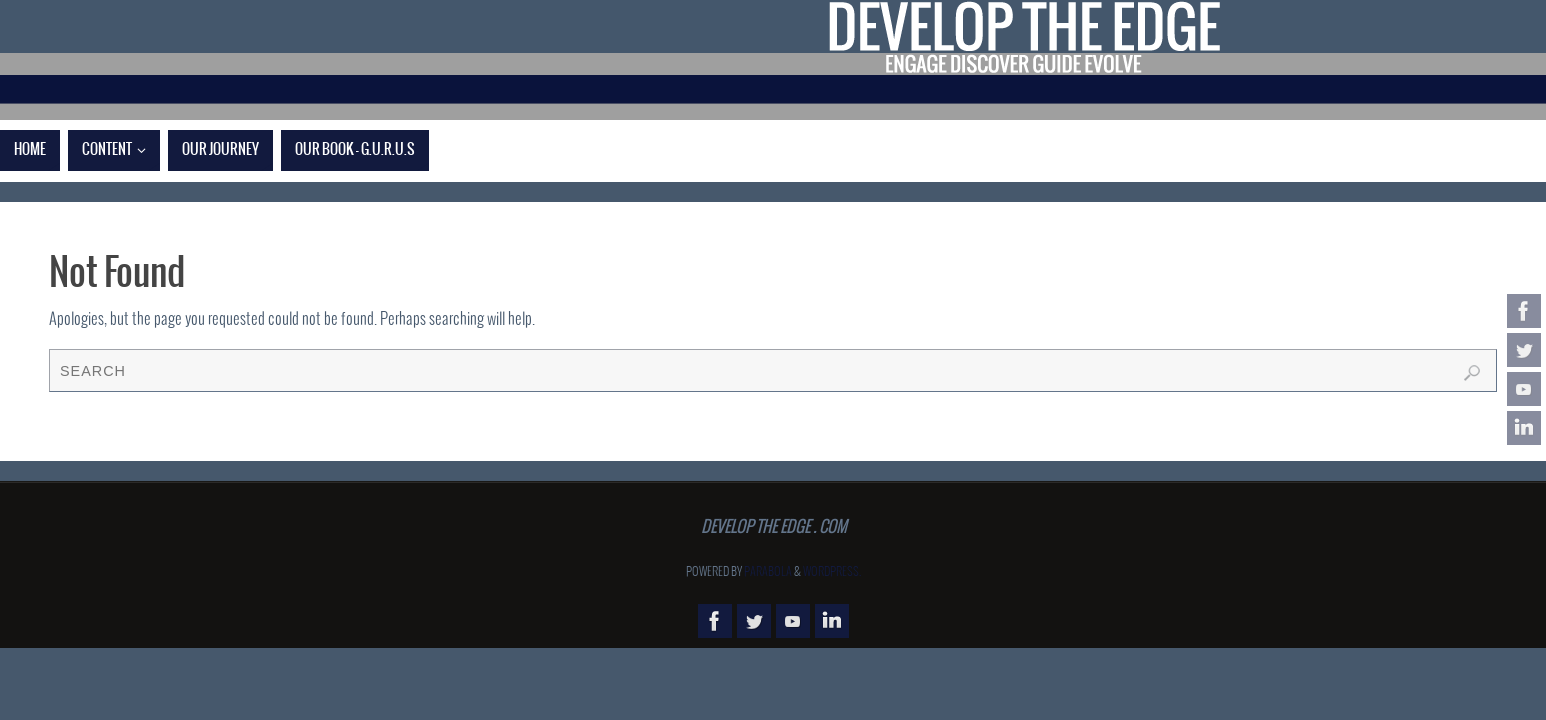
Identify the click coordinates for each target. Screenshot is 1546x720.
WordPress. (832, 572)
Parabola (768, 572)
